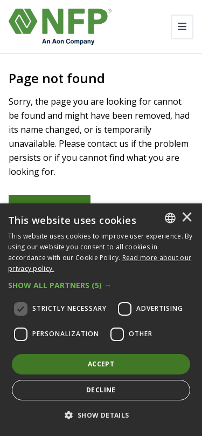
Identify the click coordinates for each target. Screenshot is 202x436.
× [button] (187, 218)
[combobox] (170, 218)
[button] (101, 285)
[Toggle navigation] (182, 27)
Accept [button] (101, 364)
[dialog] (101, 319)
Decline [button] (101, 389)
